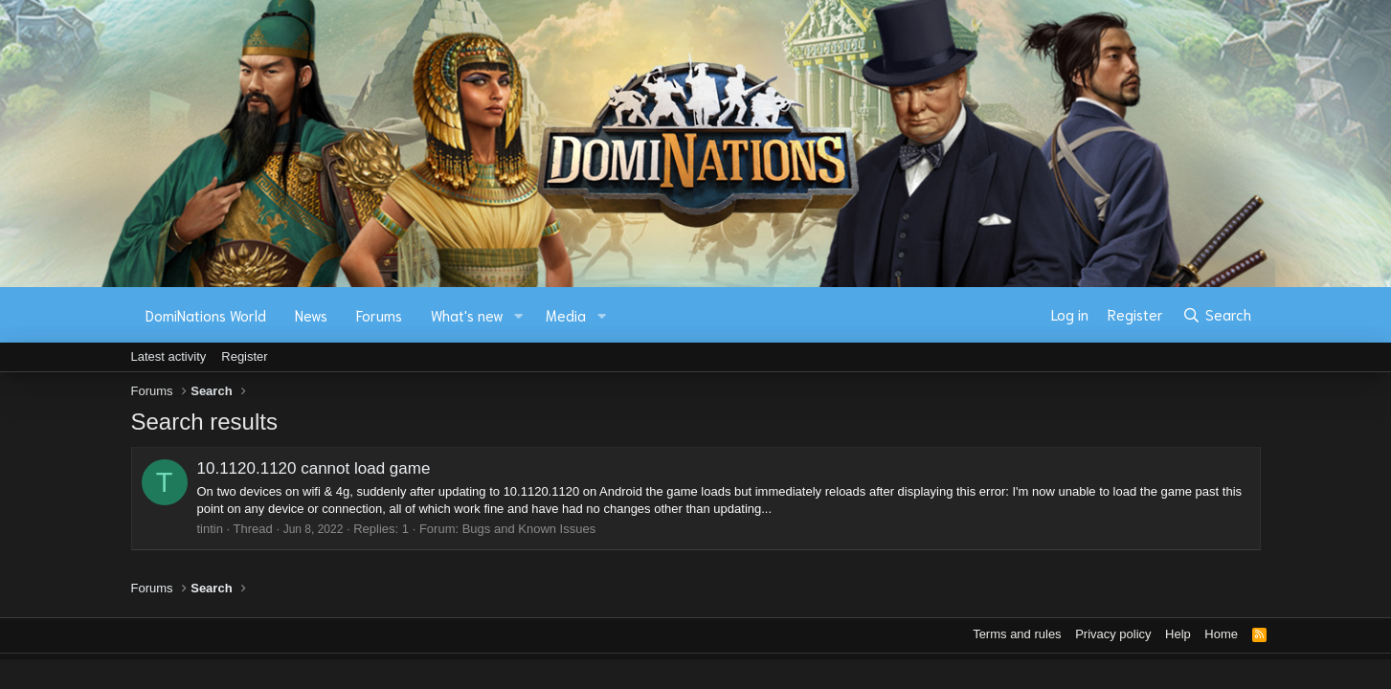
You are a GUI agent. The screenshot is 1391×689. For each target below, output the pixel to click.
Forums (379, 314)
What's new (467, 314)
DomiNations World (206, 314)
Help (1178, 634)
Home (1221, 634)
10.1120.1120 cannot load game (314, 468)
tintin (210, 529)
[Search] (1216, 315)
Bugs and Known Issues (528, 529)
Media (566, 314)
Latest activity (169, 356)
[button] (518, 315)
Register (244, 356)
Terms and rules (1017, 634)
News (311, 314)
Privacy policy (1113, 634)
